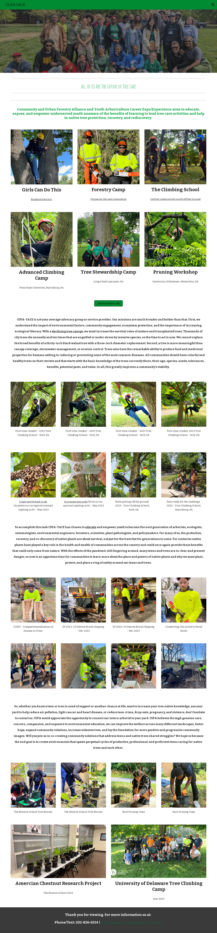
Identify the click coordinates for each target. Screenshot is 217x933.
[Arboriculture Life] (108, 303)
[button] (213, 5)
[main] (108, 86)
